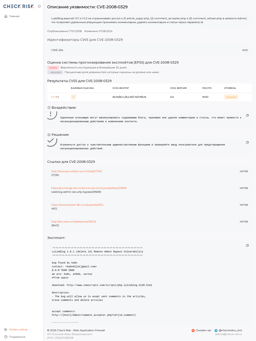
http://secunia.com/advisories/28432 (73, 221)
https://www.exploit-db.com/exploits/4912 (77, 204)
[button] (39, 6)
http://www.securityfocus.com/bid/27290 (76, 171)
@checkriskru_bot (228, 330)
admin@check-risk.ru (228, 334)
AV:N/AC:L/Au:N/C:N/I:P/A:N (129, 96)
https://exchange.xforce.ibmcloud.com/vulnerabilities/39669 (89, 188)
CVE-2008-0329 (112, 6)
